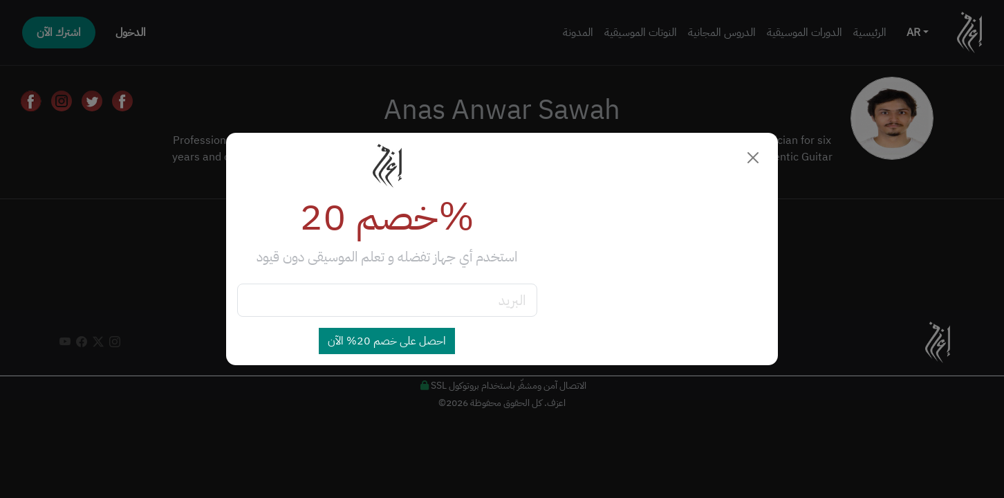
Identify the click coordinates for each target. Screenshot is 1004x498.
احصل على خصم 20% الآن (387, 341)
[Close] (753, 157)
